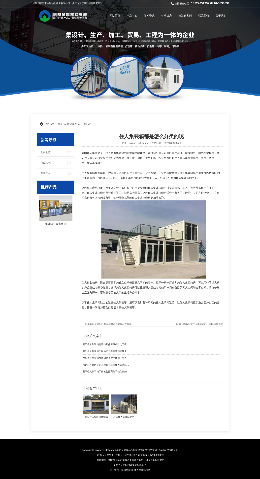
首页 (60, 124)
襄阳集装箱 (159, 153)
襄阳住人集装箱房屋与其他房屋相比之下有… (106, 344)
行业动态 (46, 162)
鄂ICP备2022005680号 (134, 465)
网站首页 (114, 15)
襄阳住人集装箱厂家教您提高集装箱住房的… (106, 371)
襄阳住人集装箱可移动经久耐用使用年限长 (105, 358)
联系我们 (203, 15)
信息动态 (72, 124)
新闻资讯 (149, 15)
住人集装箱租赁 (142, 470)
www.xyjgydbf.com (138, 143)
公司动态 (46, 152)
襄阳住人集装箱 (91, 153)
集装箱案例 (185, 15)
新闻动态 (46, 172)
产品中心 (132, 15)
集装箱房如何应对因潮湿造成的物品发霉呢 (109, 324)
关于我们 (221, 15)
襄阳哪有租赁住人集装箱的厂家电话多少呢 (200, 324)
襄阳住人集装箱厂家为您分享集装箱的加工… (106, 351)
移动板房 (166, 15)
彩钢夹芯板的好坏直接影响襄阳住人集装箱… (106, 364)
